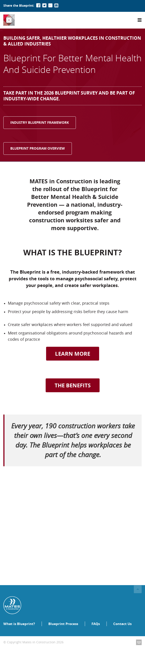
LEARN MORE (72, 353)
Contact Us (122, 623)
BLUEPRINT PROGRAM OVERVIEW (37, 148)
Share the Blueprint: (18, 5)
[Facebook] (38, 5)
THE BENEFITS (73, 385)
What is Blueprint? (19, 623)
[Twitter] (44, 5)
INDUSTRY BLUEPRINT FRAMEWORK (39, 122)
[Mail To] (56, 5)
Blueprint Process (63, 623)
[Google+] (50, 5)
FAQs (96, 623)
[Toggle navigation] (140, 20)
